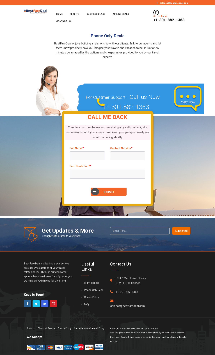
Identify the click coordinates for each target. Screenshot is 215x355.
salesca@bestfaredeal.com (172, 3)
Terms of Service (46, 328)
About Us (31, 328)
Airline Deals (121, 14)
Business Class (95, 14)
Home (59, 14)
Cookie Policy (91, 297)
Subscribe (181, 231)
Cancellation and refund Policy (89, 328)
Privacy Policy (64, 328)
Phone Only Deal (93, 290)
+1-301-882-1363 (124, 292)
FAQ (86, 304)
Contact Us (63, 21)
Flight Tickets (91, 282)
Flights (74, 14)
